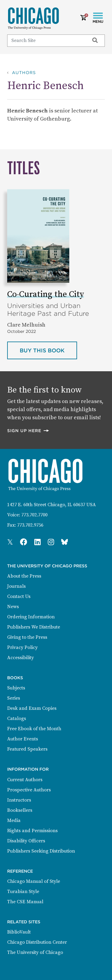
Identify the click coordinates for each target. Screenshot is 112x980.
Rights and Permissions (32, 831)
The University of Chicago (35, 952)
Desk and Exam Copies (31, 708)
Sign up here (28, 430)
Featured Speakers (27, 749)
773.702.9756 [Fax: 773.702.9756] (30, 525)
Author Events (22, 739)
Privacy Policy (22, 647)
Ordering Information (31, 617)
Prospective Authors (29, 790)
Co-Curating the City (45, 294)
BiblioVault (19, 932)
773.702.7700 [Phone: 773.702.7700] (34, 515)
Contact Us (18, 596)
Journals (16, 586)
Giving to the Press (27, 637)
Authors (24, 72)
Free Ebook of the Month (34, 729)
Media (14, 820)
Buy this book (48, 350)
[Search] (45, 40)
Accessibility (20, 658)
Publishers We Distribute (33, 627)
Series (13, 698)
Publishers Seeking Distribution (41, 851)
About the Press (24, 576)
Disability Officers (26, 841)
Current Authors (24, 780)
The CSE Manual (25, 902)
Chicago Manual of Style (33, 881)
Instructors (19, 800)
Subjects (16, 688)
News (13, 607)
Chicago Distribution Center (37, 942)
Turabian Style (23, 892)
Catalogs (16, 719)
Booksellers (19, 810)
